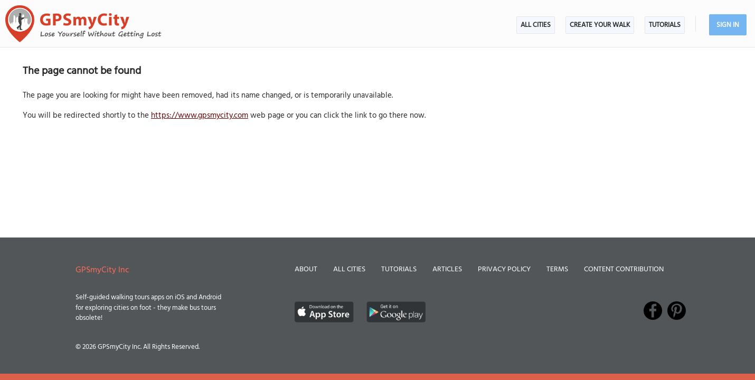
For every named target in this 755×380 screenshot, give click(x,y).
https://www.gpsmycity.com (199, 115)
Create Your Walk (600, 25)
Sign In (727, 25)
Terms (557, 269)
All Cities (536, 25)
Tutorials (665, 25)
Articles (447, 269)
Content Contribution (624, 269)
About (306, 269)
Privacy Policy (504, 269)
